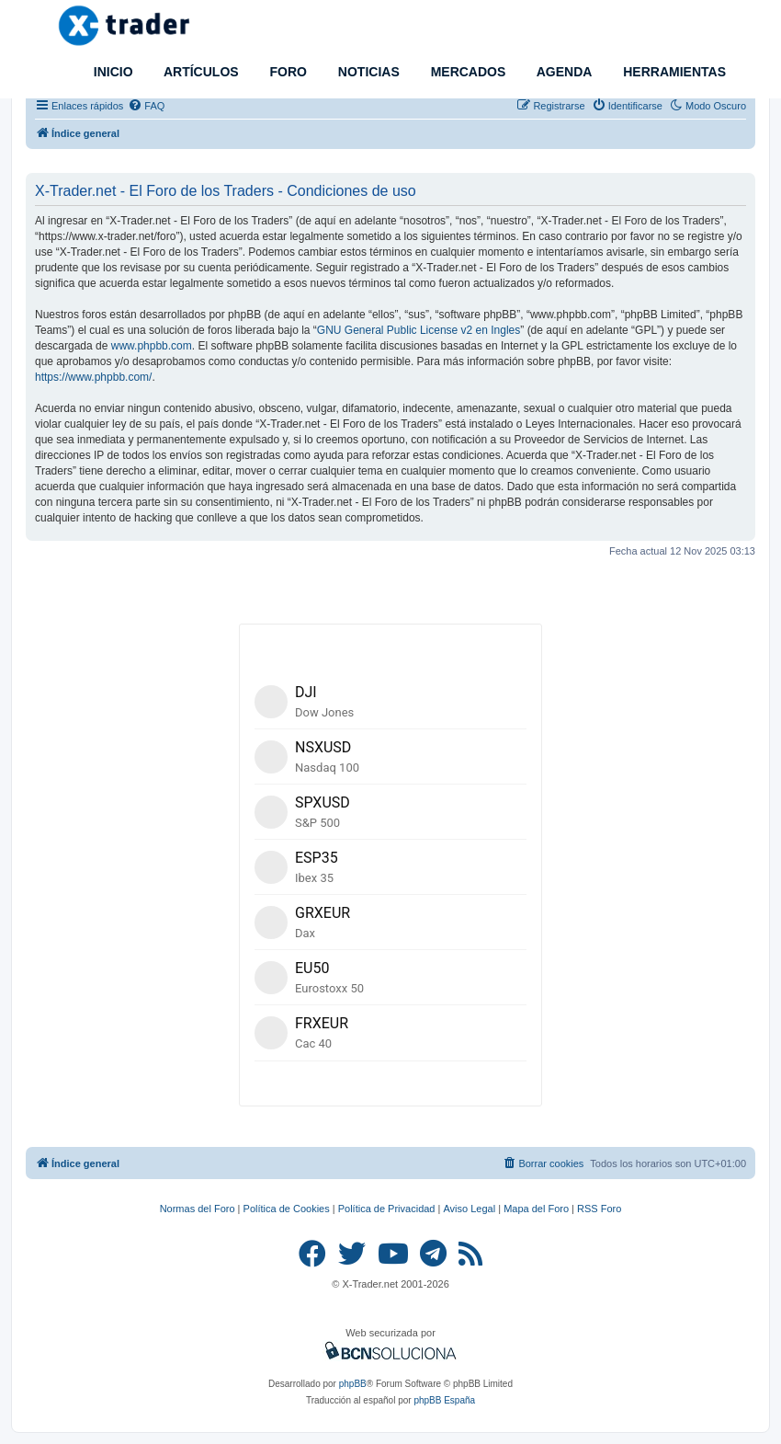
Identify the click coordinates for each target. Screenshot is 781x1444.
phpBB (353, 1384)
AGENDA (562, 71)
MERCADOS (466, 71)
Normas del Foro (197, 1208)
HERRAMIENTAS (672, 71)
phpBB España (444, 1400)
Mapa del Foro (536, 1208)
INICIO (111, 71)
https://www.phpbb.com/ (93, 377)
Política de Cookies (286, 1208)
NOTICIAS (367, 71)
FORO (286, 71)
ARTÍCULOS (200, 71)
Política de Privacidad (387, 1208)
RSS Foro (599, 1208)
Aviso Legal (469, 1208)
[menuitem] (146, 106)
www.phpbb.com (151, 345)
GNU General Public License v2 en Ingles (418, 330)
